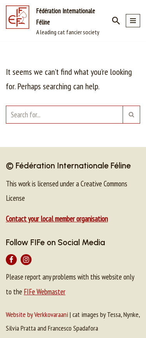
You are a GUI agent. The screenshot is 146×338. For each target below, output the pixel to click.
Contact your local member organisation (57, 218)
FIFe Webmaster (44, 291)
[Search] (116, 21)
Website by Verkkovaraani (37, 314)
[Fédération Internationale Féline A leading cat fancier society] (53, 20)
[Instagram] (26, 259)
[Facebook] (11, 259)
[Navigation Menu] (133, 20)
